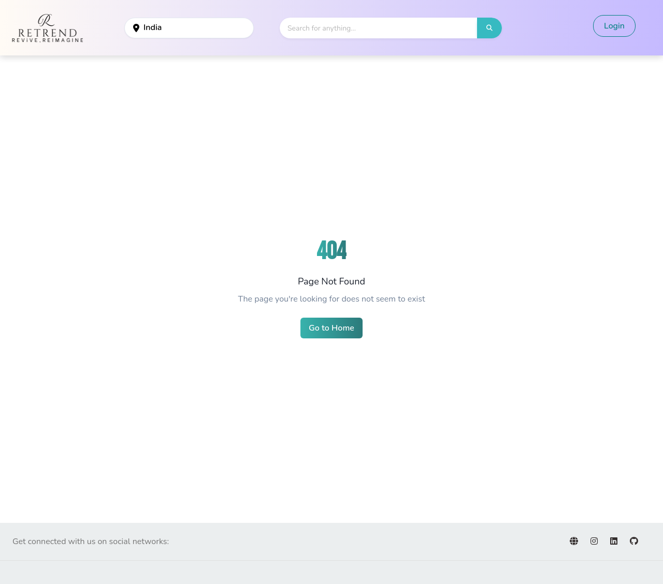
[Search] (379, 28)
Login (614, 26)
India (147, 27)
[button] (489, 28)
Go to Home (331, 328)
